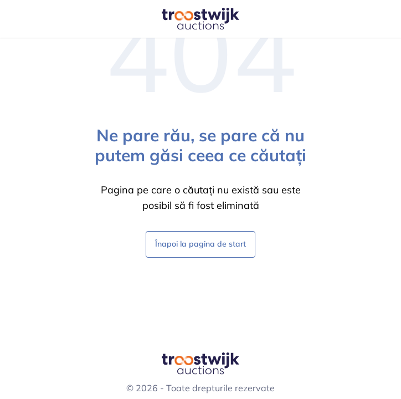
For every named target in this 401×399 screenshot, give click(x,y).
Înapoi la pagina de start (200, 243)
